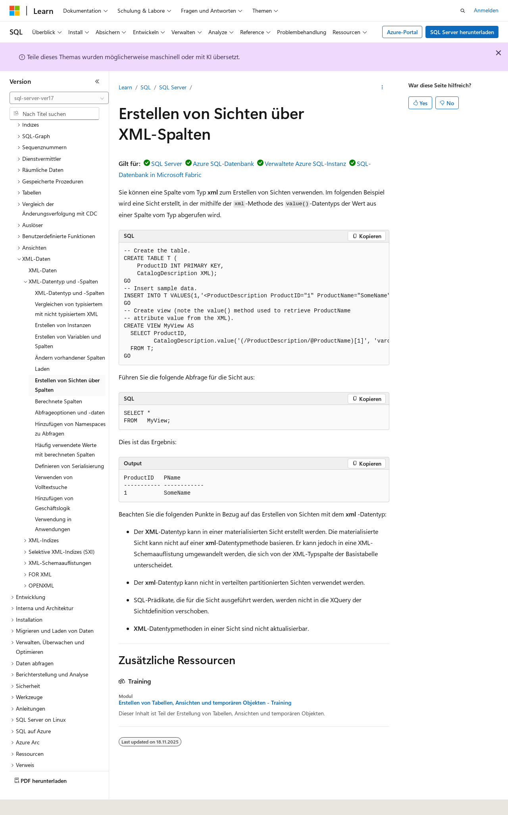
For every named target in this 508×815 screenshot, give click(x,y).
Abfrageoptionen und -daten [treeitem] (70, 390)
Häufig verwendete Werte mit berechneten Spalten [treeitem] (65, 428)
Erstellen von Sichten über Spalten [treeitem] (67, 363)
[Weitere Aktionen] (382, 87)
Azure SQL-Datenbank (223, 163)
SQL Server (173, 87)
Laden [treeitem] (42, 347)
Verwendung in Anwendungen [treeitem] (53, 502)
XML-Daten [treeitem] (43, 248)
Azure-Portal (402, 32)
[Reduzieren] (97, 81)
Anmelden (486, 10)
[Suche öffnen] (463, 11)
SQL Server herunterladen (462, 32)
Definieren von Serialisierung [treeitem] (69, 444)
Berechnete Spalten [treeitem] (58, 379)
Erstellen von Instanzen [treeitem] (63, 303)
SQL (145, 87)
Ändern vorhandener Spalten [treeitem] (70, 335)
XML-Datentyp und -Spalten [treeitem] (69, 271)
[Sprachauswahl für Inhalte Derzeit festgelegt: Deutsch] (28, 803)
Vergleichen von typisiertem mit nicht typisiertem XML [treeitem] (68, 287)
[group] (254, 304)
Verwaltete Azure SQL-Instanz (305, 163)
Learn (125, 87)
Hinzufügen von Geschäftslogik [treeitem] (54, 481)
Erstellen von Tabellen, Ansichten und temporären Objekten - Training (205, 702)
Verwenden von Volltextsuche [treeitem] (54, 460)
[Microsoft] (15, 11)
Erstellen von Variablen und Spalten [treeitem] (68, 319)
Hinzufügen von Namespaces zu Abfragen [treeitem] (70, 407)
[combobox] (59, 98)
